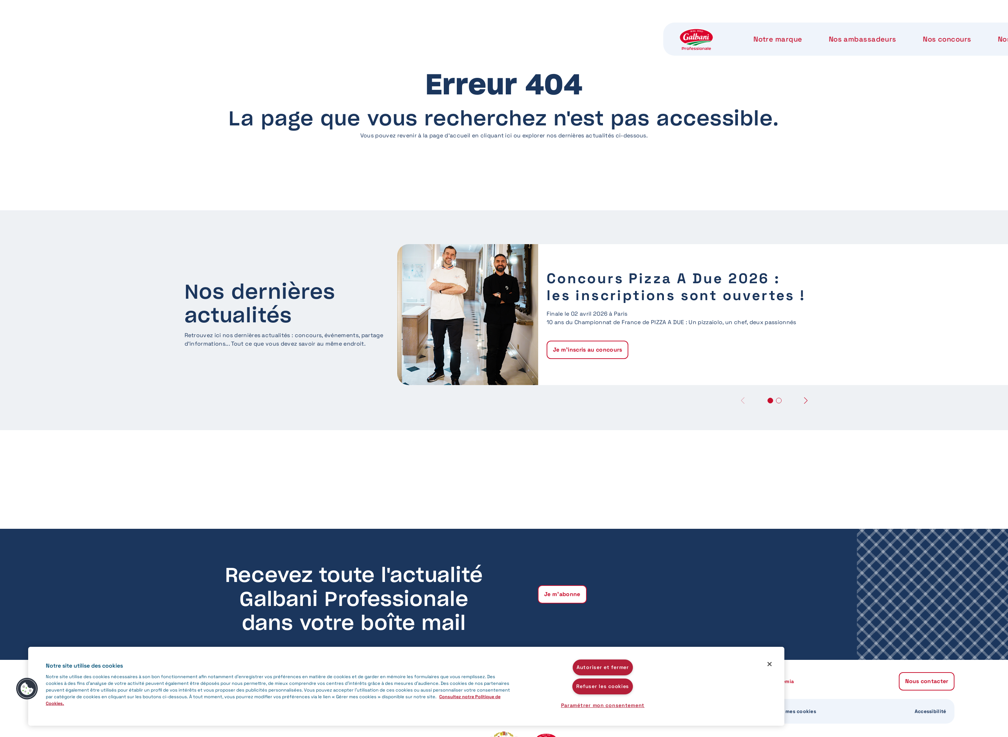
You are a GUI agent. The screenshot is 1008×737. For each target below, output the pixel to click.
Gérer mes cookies (793, 711)
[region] (406, 686)
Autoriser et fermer (603, 667)
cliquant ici (496, 135)
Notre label (608, 28)
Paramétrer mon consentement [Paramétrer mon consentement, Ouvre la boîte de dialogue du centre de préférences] (603, 705)
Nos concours (469, 28)
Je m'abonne (562, 594)
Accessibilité (930, 711)
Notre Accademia (683, 28)
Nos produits (541, 28)
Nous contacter (771, 28)
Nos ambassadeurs (387, 28)
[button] (806, 400)
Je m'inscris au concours (587, 349)
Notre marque (303, 28)
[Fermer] (769, 664)
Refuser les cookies (602, 686)
